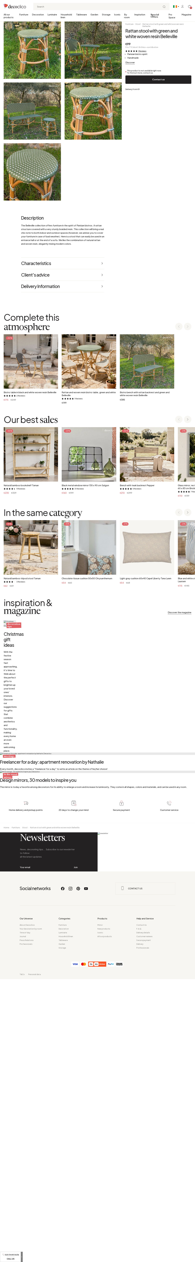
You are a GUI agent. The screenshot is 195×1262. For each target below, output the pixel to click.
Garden (94, 14)
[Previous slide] (179, 327)
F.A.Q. (139, 1212)
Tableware (81, 14)
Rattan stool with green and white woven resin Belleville (163, 25)
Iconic (117, 14)
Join (76, 1137)
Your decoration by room (31, 1212)
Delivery (139, 1227)
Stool (138, 24)
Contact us (158, 79)
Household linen (66, 16)
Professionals (26, 1227)
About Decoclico (27, 1208)
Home (6, 1084)
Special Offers (155, 16)
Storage (106, 14)
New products (103, 1212)
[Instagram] (71, 1173)
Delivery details (143, 1215)
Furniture (23, 14)
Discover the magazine (179, 612)
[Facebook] (63, 1173)
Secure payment (143, 1223)
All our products (8, 16)
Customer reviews (144, 1219)
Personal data (34, 1257)
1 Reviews (142, 51)
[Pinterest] (78, 1173)
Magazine (186, 14)
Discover (130, 62)
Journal (23, 1219)
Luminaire (52, 14)
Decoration (38, 14)
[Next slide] (187, 327)
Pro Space (171, 16)
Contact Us (141, 1208)
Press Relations (27, 1223)
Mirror (100, 1208)
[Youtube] (86, 1173)
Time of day (25, 1215)
